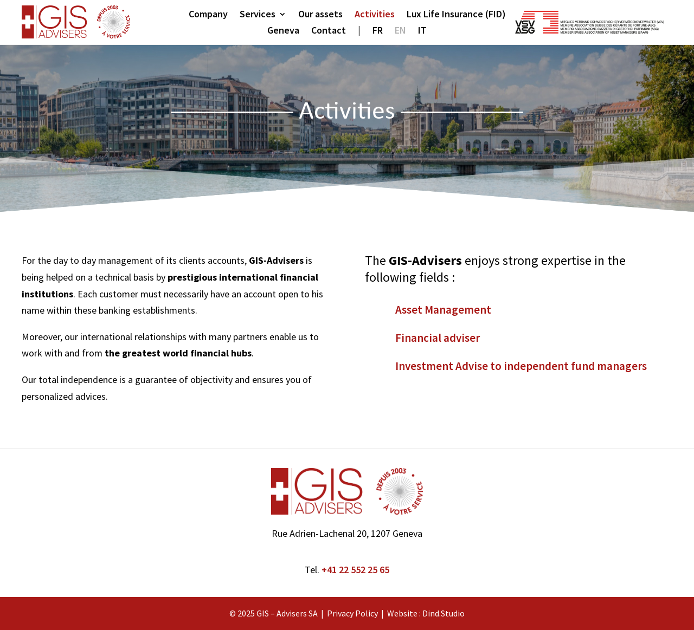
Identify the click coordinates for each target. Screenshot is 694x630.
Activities (375, 15)
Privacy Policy (352, 613)
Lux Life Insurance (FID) (456, 15)
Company (208, 15)
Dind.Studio (443, 613)
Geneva (283, 31)
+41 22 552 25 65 (355, 569)
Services (257, 15)
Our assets (320, 15)
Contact (328, 31)
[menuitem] (377, 32)
